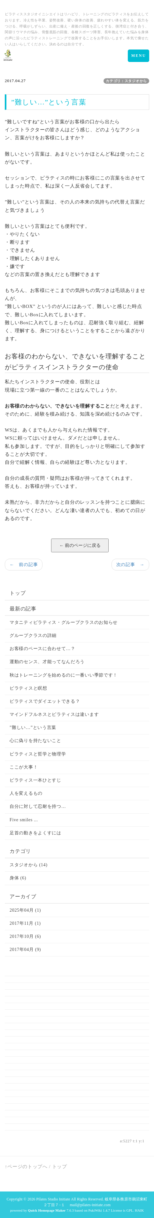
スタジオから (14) (29, 864)
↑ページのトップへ (26, 1166)
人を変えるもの (26, 793)
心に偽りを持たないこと (35, 740)
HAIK (139, 1210)
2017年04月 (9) (25, 949)
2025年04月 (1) (25, 910)
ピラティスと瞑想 (28, 688)
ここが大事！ (24, 767)
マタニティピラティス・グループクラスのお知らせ (64, 622)
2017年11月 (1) (25, 923)
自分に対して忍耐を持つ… (38, 806)
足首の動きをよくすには (35, 833)
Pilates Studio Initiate (53, 1199)
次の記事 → (130, 564)
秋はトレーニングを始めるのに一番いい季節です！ (64, 675)
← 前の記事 (24, 564)
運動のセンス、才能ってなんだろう (47, 661)
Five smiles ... (24, 819)
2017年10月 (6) (25, 936)
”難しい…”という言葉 (33, 727)
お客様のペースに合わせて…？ (42, 648)
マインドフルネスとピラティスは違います (54, 714)
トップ (18, 593)
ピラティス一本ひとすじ (35, 780)
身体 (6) (18, 878)
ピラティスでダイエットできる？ (45, 701)
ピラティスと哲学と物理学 (38, 754)
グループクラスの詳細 (33, 635)
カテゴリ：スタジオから (126, 81)
